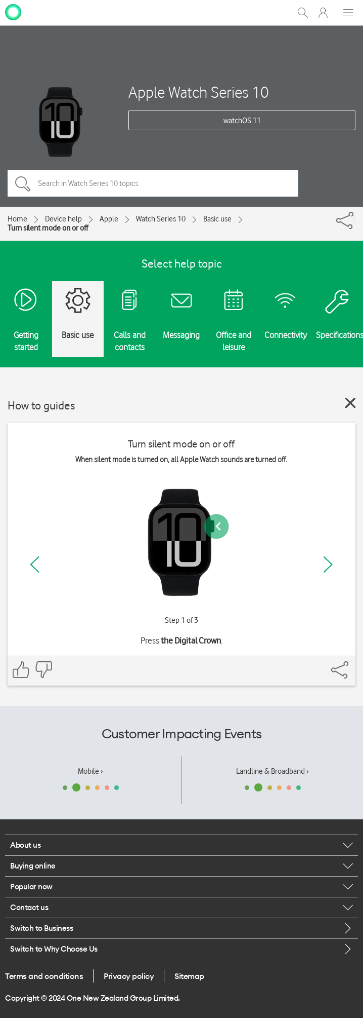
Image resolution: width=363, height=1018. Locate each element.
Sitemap (189, 976)
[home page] (13, 11)
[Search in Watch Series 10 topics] (153, 183)
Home (17, 218)
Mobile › (90, 771)
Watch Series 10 (161, 218)
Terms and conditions (44, 976)
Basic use (217, 218)
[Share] (354, 218)
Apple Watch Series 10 (198, 92)
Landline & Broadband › (272, 771)
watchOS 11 (242, 120)
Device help (63, 218)
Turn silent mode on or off (48, 228)
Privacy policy (129, 976)
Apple (109, 218)
